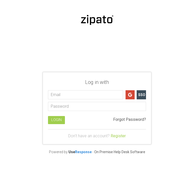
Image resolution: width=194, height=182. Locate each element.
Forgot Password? (129, 119)
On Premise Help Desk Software (119, 152)
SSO (141, 95)
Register (118, 135)
